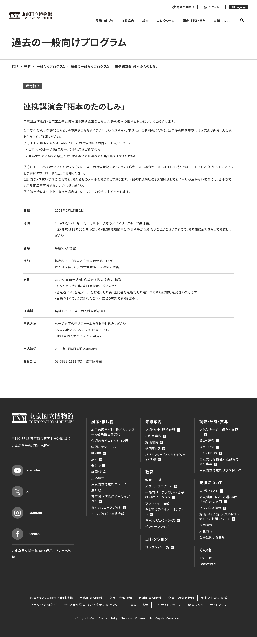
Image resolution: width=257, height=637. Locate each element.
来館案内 (127, 21)
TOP (15, 66)
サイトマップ (218, 605)
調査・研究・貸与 (194, 21)
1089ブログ (207, 564)
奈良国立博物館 (120, 598)
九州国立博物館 (150, 598)
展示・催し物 (104, 21)
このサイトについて (168, 605)
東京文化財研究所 (214, 598)
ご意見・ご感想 (137, 605)
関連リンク (195, 605)
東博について (223, 21)
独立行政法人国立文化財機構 (51, 598)
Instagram (27, 513)
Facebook (27, 534)
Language (238, 7)
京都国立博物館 (91, 598)
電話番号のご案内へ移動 (31, 445)
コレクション (166, 21)
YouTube (26, 470)
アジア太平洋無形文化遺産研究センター (92, 605)
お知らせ (205, 558)
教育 (145, 21)
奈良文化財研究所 (43, 605)
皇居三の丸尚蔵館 (181, 598)
